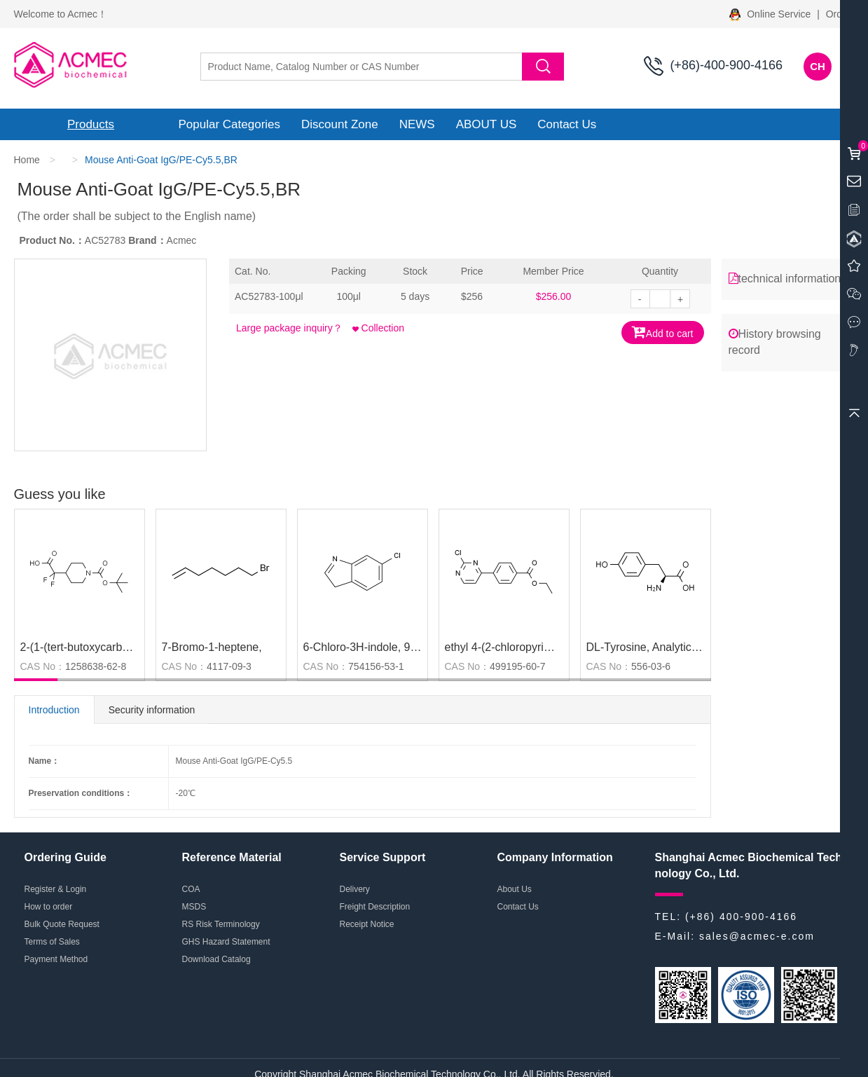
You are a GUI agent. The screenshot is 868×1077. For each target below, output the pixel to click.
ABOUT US (486, 124)
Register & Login (56, 889)
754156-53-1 (376, 666)
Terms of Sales (52, 942)
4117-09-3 (229, 666)
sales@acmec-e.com (757, 936)
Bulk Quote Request (62, 924)
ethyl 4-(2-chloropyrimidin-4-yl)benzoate (543, 647)
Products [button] (90, 124)
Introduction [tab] (54, 709)
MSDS (194, 907)
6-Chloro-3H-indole (350, 647)
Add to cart (663, 331)
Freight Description (375, 907)
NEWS (417, 124)
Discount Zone (339, 124)
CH (817, 66)
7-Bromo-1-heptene (210, 647)
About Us (514, 889)
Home (27, 159)
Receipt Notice (367, 924)
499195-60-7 (517, 666)
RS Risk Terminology (221, 924)
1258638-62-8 (95, 666)
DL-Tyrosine (616, 647)
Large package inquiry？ (289, 328)
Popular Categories (230, 124)
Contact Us (566, 124)
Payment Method (56, 959)
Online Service (771, 14)
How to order (49, 907)
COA (191, 889)
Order (838, 14)
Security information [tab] (152, 709)
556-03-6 (650, 666)
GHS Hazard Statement (226, 942)
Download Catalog (216, 959)
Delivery (355, 889)
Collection (378, 328)
